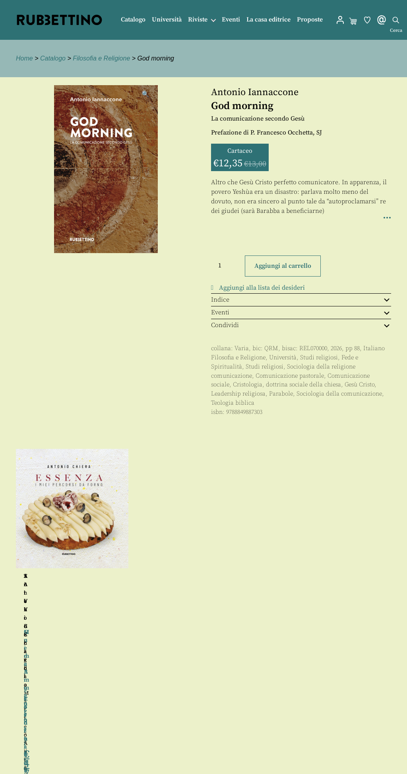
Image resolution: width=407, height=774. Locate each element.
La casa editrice (268, 19)
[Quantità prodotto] (227, 265)
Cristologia (247, 384)
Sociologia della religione (321, 366)
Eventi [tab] (301, 312)
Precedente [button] (7, 539)
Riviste (197, 19)
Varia (242, 348)
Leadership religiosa (238, 394)
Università (167, 19)
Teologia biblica (232, 403)
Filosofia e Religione (101, 58)
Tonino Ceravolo (194, 576)
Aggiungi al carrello (282, 266)
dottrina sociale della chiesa (303, 384)
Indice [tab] (301, 300)
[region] (203, 539)
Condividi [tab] (301, 325)
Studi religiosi (319, 357)
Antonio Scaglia (75, 576)
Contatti (211, 732)
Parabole (281, 394)
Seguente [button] (399, 539)
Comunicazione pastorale (290, 376)
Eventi (231, 19)
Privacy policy (220, 750)
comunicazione (231, 376)
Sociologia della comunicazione (339, 394)
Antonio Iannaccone (254, 92)
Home (24, 58)
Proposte (310, 19)
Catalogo (133, 19)
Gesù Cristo (359, 384)
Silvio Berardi (293, 576)
